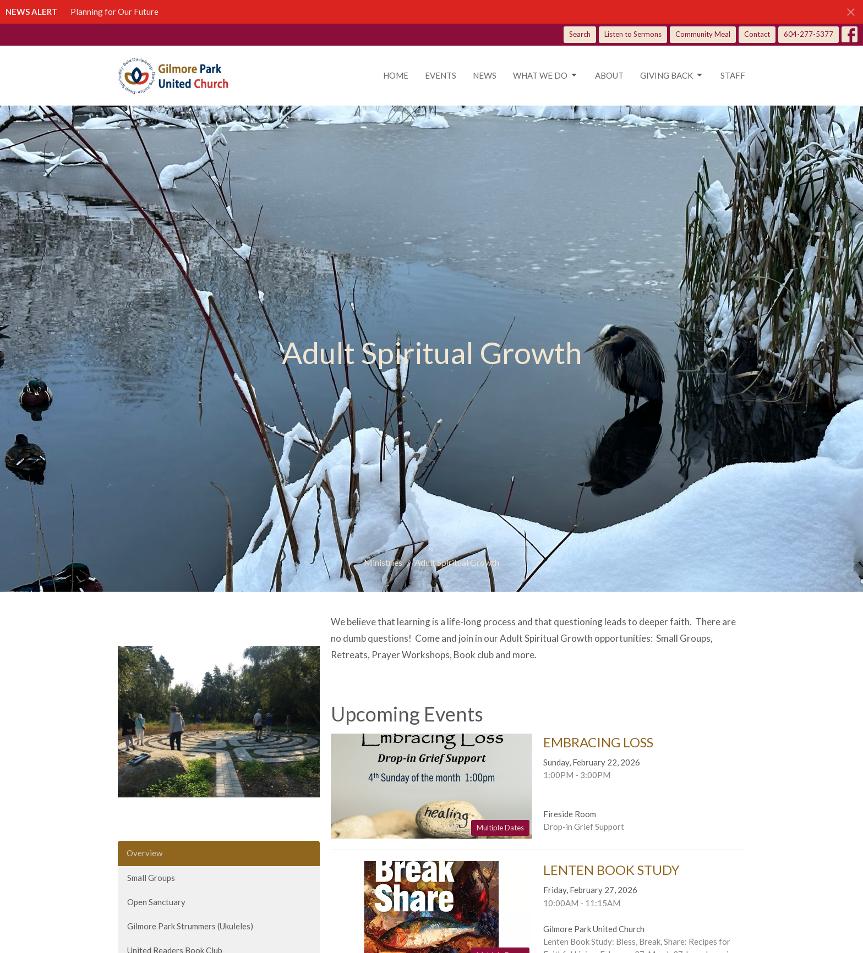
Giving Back (672, 75)
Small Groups (151, 878)
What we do (545, 75)
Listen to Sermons (633, 34)
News (484, 75)
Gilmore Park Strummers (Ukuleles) (190, 926)
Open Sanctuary (156, 902)
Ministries (383, 562)
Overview (144, 853)
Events (440, 75)
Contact (757, 34)
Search (580, 34)
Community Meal (702, 34)
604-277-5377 (808, 34)
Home (395, 75)
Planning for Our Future (114, 11)
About (609, 75)
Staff (732, 75)
